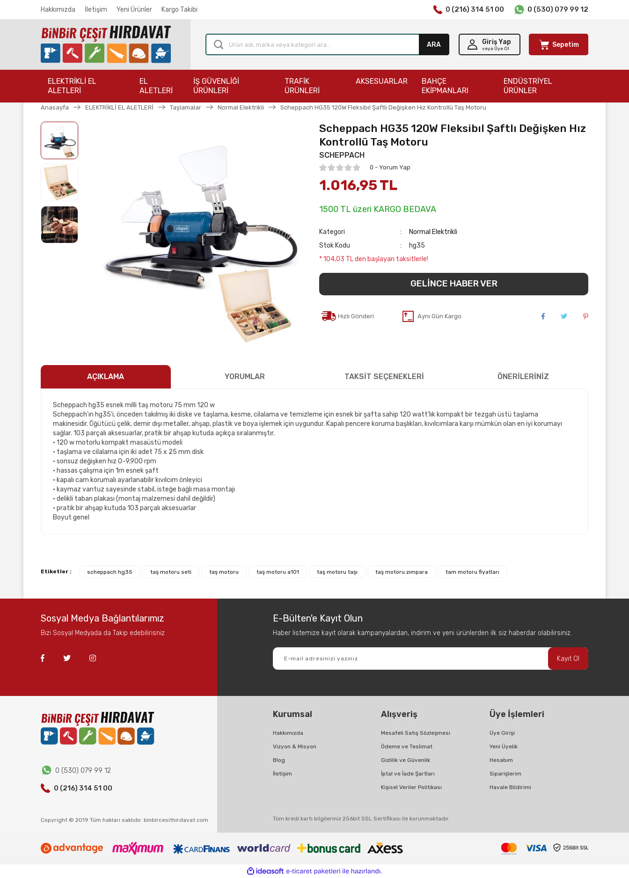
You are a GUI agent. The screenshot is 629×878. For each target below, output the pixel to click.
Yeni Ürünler (134, 10)
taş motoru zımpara (401, 572)
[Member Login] (489, 44)
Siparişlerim (505, 773)
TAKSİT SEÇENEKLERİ (384, 376)
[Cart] (558, 44)
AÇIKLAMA (105, 376)
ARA (434, 45)
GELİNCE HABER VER (453, 283)
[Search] (327, 44)
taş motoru (224, 572)
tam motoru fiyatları (472, 572)
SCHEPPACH (342, 155)
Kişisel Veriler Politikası (411, 787)
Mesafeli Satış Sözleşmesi (415, 733)
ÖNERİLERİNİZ (523, 376)
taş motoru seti (170, 572)
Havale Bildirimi (510, 787)
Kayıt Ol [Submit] (568, 659)
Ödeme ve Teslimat (406, 746)
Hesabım (501, 760)
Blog (279, 760)
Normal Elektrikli (433, 232)
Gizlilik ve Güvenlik (405, 760)
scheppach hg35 (109, 572)
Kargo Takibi (179, 10)
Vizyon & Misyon (294, 746)
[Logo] (106, 45)
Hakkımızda (58, 10)
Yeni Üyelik (504, 746)
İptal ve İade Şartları (408, 773)
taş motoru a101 (277, 572)
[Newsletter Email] (430, 658)
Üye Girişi (502, 733)
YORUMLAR (245, 376)
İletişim (96, 10)
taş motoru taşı (337, 572)
